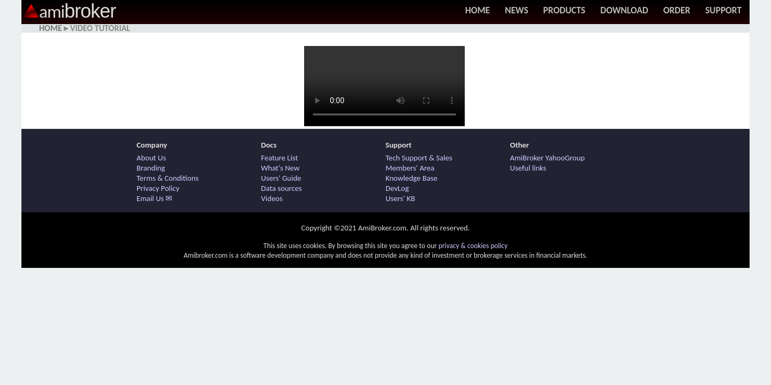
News (516, 10)
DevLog (397, 188)
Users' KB (400, 198)
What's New (280, 168)
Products (564, 10)
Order (677, 10)
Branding (151, 168)
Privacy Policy (158, 188)
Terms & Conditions (168, 178)
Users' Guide (281, 178)
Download (624, 10)
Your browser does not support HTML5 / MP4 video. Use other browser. (384, 86)
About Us (151, 158)
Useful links (528, 168)
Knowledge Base (411, 178)
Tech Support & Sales (419, 158)
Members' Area (410, 168)
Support (723, 10)
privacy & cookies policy (473, 245)
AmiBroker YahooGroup (547, 158)
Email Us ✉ (154, 198)
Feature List (279, 158)
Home (477, 10)
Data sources (281, 188)
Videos (272, 198)
